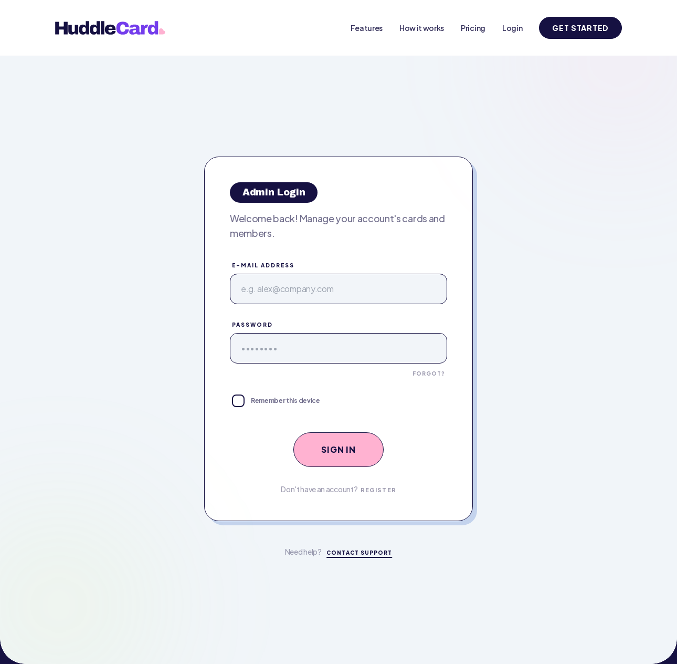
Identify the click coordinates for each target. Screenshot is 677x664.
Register (378, 489)
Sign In (338, 449)
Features (367, 28)
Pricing (473, 28)
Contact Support (359, 552)
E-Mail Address (263, 265)
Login (512, 28)
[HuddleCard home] (112, 27)
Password (252, 324)
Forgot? (428, 373)
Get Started (580, 28)
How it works (421, 28)
